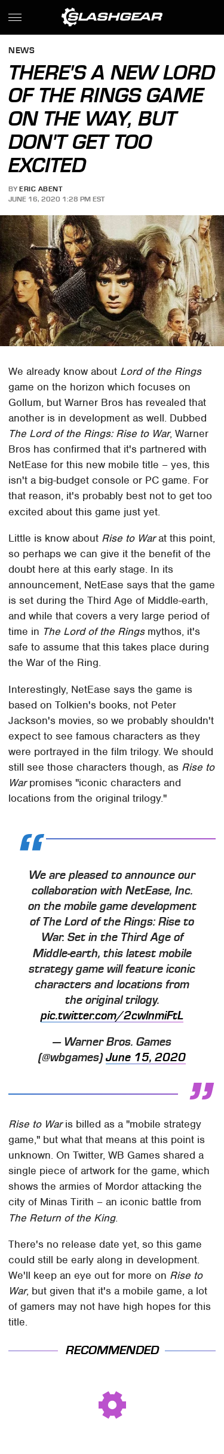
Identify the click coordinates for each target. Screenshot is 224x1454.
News (21, 51)
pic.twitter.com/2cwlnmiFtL (112, 1015)
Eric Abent (40, 189)
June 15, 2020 (146, 1057)
